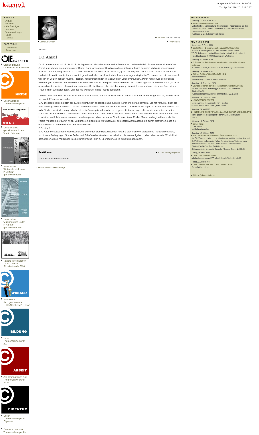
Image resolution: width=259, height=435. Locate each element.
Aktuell (8, 20)
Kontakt (9, 37)
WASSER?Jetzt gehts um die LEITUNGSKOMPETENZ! (16, 302)
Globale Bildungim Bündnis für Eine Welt (16, 66)
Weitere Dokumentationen (204, 175)
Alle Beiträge (12, 26)
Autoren (9, 29)
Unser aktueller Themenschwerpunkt (14, 102)
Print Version (174, 42)
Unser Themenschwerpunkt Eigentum (14, 418)
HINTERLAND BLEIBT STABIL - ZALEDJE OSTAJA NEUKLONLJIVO (222, 112)
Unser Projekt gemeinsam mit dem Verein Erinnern (13, 130)
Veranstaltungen (13, 32)
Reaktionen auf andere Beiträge (51, 167)
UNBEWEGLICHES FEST (203, 100)
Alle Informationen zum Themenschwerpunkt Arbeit (15, 380)
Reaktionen (11, 50)
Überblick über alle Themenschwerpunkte (14, 431)
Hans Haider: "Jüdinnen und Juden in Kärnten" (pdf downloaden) (14, 223)
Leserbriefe (11, 47)
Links (8, 35)
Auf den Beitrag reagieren (169, 152)
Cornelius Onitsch (47, 42)
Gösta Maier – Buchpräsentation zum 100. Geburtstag (216, 48)
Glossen (9, 23)
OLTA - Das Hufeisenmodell (204, 155)
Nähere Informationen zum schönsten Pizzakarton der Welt (14, 263)
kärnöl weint (198, 124)
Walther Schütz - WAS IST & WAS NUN (209, 74)
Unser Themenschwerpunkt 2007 (14, 341)
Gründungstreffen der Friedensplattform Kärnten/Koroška (218, 86)
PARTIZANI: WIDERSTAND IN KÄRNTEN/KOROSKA (215, 136)
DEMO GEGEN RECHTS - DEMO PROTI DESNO (213, 165)
